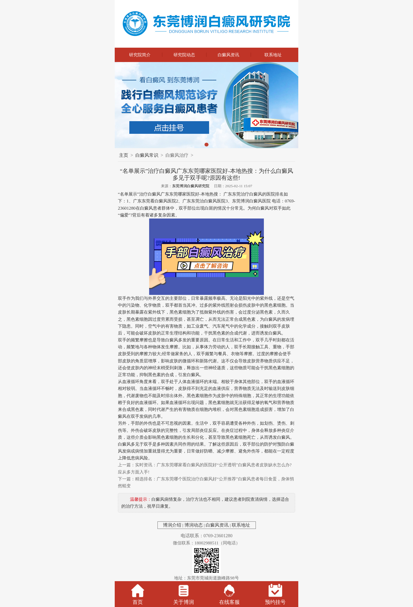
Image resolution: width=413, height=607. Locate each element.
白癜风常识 (146, 155)
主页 (123, 155)
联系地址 (273, 55)
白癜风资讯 (228, 55)
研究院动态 (184, 55)
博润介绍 (172, 525)
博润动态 (193, 525)
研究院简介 (140, 55)
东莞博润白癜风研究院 (190, 186)
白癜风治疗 (176, 155)
